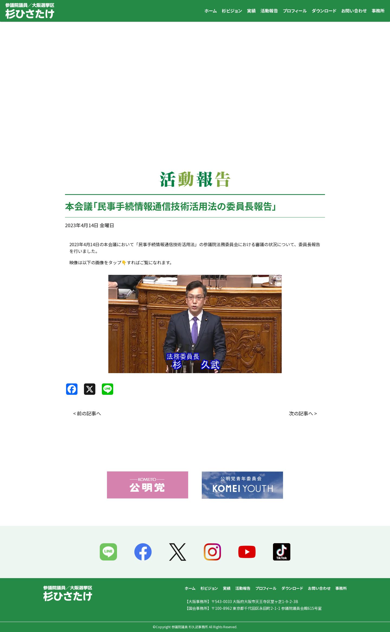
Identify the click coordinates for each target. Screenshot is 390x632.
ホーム (210, 10)
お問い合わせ (354, 10)
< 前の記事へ (87, 413)
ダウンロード (324, 10)
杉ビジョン (232, 10)
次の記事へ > (303, 413)
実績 (251, 10)
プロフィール (295, 10)
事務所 (378, 10)
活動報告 (269, 10)
